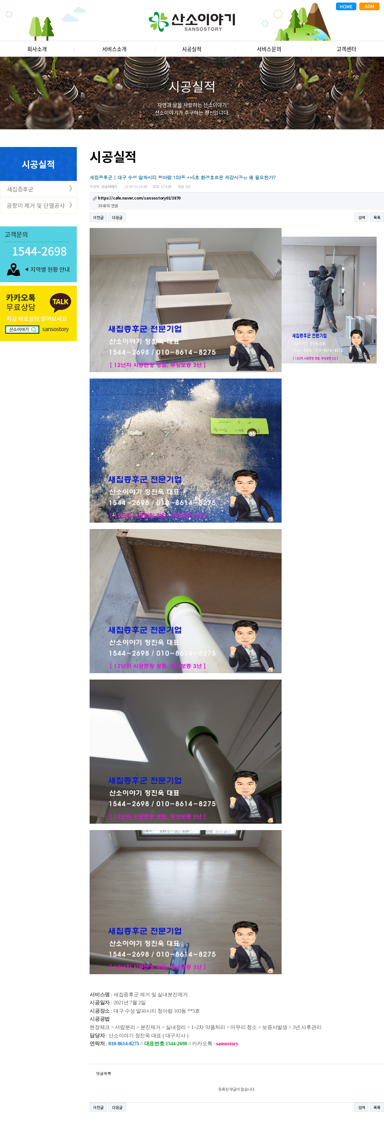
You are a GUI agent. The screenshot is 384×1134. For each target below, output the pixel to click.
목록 (376, 217)
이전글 (98, 217)
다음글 (117, 217)
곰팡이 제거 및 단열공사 (36, 205)
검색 (361, 217)
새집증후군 (20, 189)
